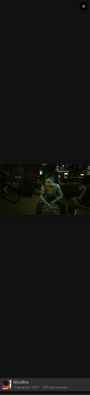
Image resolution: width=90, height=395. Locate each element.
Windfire (21, 382)
